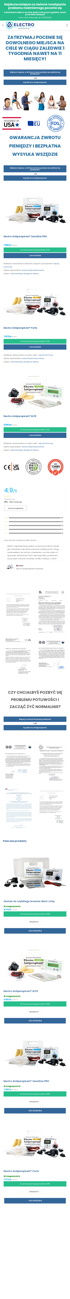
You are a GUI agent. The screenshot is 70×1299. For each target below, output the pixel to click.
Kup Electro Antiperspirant (35, 82)
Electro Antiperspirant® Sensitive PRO (26, 1081)
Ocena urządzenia (15, 508)
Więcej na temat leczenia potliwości (35, 719)
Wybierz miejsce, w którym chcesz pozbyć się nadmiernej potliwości (35, 73)
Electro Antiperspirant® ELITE (21, 991)
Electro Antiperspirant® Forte (21, 1171)
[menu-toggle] (2, 25)
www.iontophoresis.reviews (33, 270)
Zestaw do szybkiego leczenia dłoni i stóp (29, 901)
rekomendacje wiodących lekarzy (25, 273)
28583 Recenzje (9, 499)
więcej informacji (46, 355)
